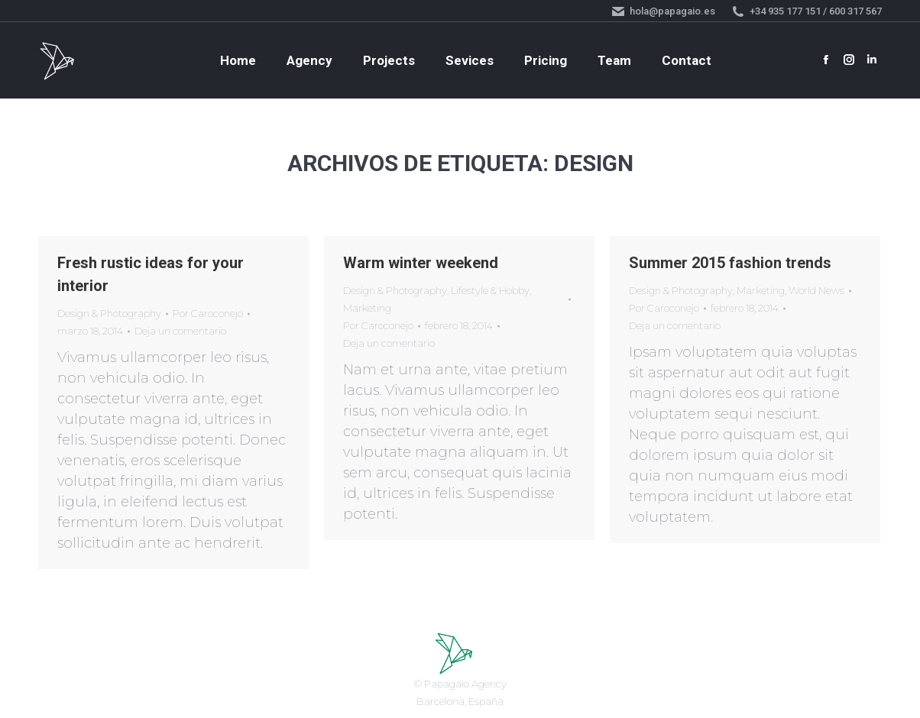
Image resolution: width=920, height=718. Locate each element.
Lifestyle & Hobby (490, 290)
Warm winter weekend (420, 263)
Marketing (367, 308)
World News (816, 290)
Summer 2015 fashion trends (730, 263)
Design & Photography (109, 313)
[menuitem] (238, 60)
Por (208, 313)
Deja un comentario (180, 331)
